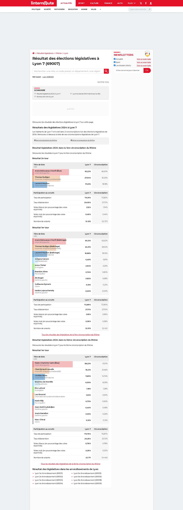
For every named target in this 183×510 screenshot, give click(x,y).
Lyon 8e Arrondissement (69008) (88, 480)
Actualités (66, 3)
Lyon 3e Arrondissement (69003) (49, 480)
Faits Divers (59, 9)
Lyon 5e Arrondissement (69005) (87, 473)
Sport (81, 3)
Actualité (118, 59)
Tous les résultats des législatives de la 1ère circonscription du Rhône (70, 335)
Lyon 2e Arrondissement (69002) (49, 477)
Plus (131, 3)
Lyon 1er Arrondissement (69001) (49, 473)
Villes (93, 9)
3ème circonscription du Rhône (83, 140)
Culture (94, 3)
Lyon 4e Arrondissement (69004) (49, 483)
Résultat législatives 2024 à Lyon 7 (48, 94)
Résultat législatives (45, 53)
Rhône (59, 53)
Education (73, 9)
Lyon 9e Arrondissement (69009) (88, 483)
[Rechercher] (140, 9)
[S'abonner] (132, 70)
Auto (120, 3)
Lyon (66, 53)
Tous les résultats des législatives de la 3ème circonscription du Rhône (70, 464)
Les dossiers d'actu (122, 65)
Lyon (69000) (48, 77)
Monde (84, 9)
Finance (108, 3)
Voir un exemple (144, 59)
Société (47, 9)
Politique (36, 9)
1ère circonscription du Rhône (46, 140)
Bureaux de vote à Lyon (45, 97)
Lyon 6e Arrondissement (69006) (88, 477)
